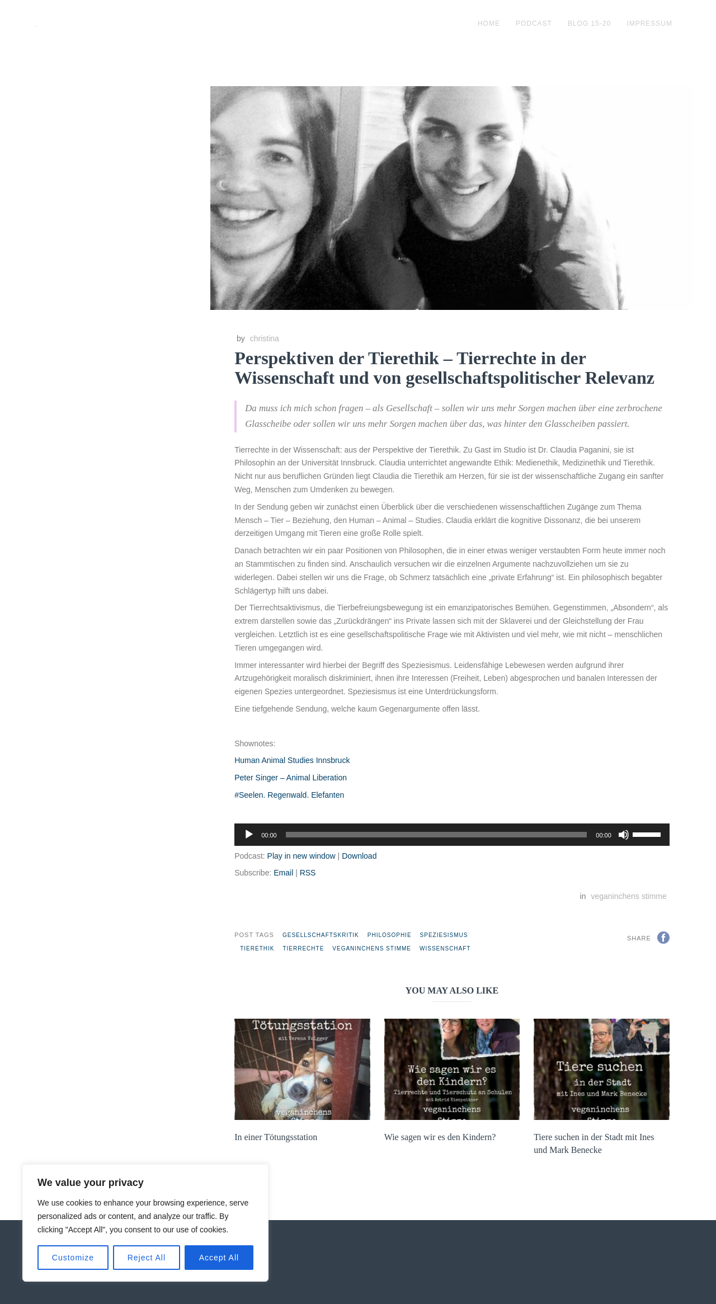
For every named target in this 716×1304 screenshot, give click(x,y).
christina (264, 338)
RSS (308, 872)
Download (359, 855)
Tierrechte (303, 948)
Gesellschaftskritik (320, 935)
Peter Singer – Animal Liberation (290, 777)
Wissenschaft (445, 948)
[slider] (436, 834)
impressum (649, 23)
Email (283, 872)
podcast (534, 23)
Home (489, 23)
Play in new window (301, 855)
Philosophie (390, 935)
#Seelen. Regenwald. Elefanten (289, 794)
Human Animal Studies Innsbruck (292, 760)
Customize (73, 1257)
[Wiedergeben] (249, 834)
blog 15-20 (589, 23)
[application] (452, 834)
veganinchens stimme (628, 896)
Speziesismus (444, 935)
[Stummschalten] (623, 834)
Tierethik (257, 948)
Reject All (147, 1257)
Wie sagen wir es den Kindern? (440, 1137)
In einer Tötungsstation (275, 1137)
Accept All (219, 1257)
